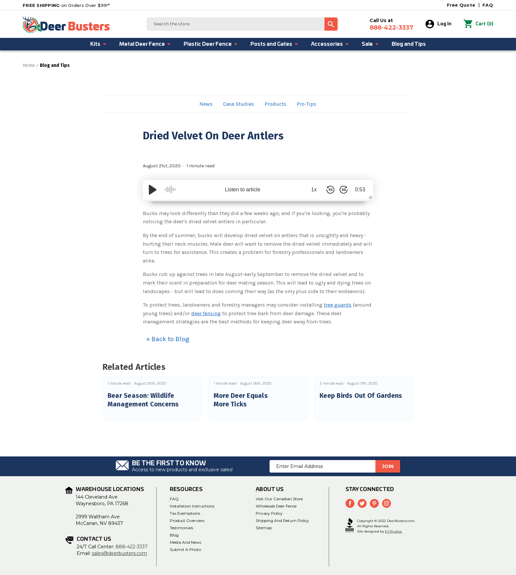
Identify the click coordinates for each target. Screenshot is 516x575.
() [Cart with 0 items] (478, 24)
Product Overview (187, 520)
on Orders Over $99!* (66, 5)
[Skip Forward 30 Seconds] (343, 189)
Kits (98, 44)
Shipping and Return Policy (282, 520)
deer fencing (206, 313)
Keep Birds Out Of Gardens (361, 395)
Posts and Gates (274, 44)
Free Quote (461, 5)
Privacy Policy (269, 513)
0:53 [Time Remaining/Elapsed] (360, 189)
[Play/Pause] (152, 189)
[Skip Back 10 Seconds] (330, 189)
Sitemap (264, 527)
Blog (174, 535)
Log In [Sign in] (439, 24)
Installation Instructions (192, 506)
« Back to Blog (167, 339)
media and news (185, 542)
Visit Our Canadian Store (279, 498)
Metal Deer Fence (145, 44)
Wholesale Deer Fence (276, 506)
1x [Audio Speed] (314, 189)
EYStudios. (393, 531)
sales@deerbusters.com (119, 553)
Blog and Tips (409, 44)
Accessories (330, 44)
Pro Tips (306, 104)
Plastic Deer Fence (211, 44)
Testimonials (181, 527)
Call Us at (391, 24)
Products (275, 104)
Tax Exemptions (185, 513)
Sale (370, 44)
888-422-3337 (132, 547)
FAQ (487, 5)
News (206, 104)
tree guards (337, 305)
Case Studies (238, 104)
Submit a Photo (185, 549)
